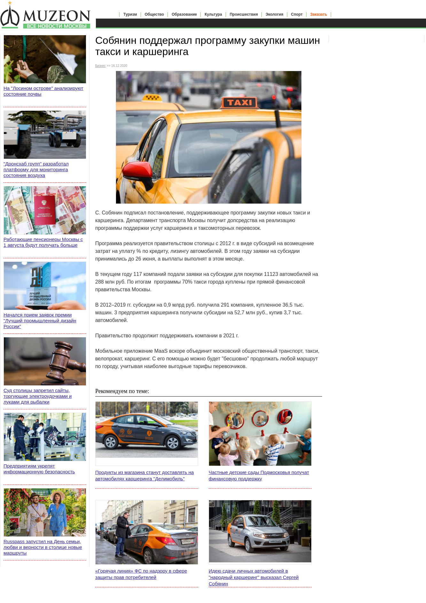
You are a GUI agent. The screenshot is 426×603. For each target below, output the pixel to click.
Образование (184, 14)
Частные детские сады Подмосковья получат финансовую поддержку (259, 475)
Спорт (297, 14)
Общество (154, 14)
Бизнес (100, 66)
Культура (213, 14)
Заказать (318, 14)
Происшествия (244, 14)
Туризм (130, 14)
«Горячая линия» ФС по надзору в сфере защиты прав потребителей (141, 574)
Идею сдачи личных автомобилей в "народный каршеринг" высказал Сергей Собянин (253, 577)
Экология (274, 14)
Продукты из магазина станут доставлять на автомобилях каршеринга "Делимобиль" (144, 475)
